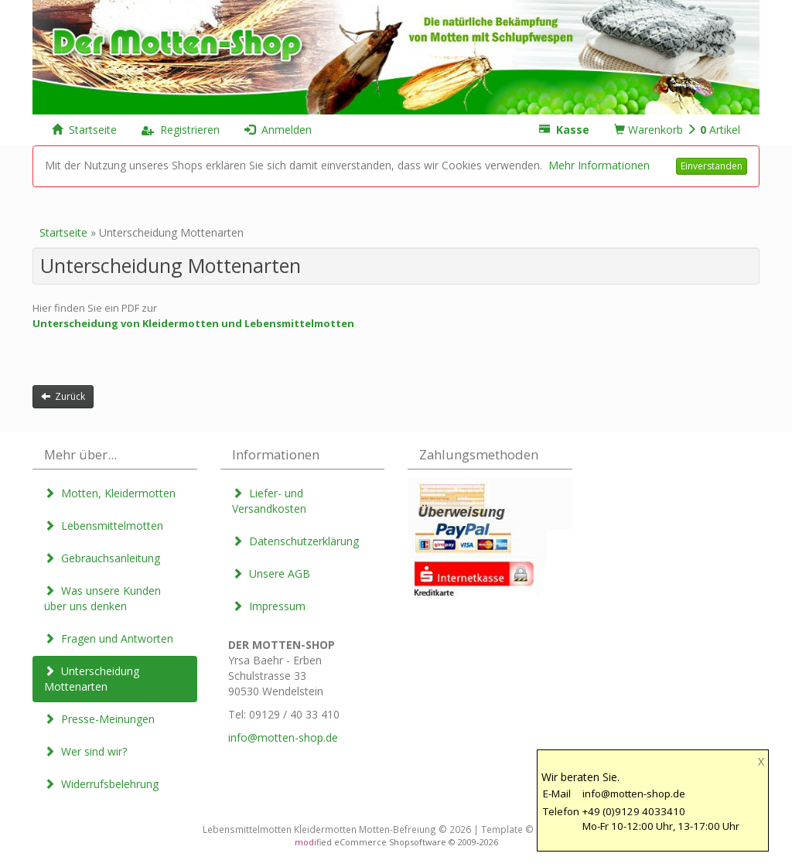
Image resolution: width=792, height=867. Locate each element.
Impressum (269, 606)
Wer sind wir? (85, 751)
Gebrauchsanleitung (102, 558)
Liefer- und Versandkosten (269, 501)
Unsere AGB (271, 573)
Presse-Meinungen (99, 719)
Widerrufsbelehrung (101, 784)
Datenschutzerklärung (295, 541)
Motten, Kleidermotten (110, 493)
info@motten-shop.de (283, 737)
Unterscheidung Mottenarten (91, 679)
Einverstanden (711, 165)
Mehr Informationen (599, 165)
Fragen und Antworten (108, 638)
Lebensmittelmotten (103, 525)
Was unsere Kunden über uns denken (102, 598)
